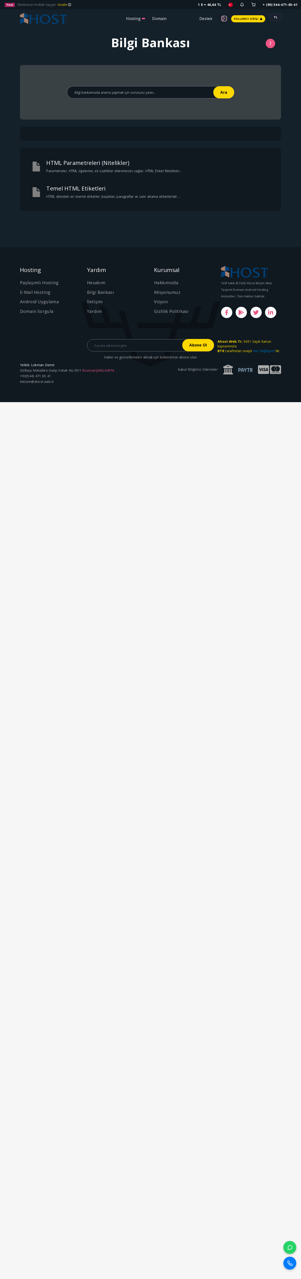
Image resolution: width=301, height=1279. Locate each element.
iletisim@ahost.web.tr (37, 381)
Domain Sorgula (36, 311)
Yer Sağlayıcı (264, 351)
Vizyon (161, 301)
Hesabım (96, 282)
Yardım (94, 311)
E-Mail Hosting (35, 292)
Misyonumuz (167, 292)
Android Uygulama (39, 301)
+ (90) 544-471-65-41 (280, 4)
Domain (159, 18)
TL (275, 17)
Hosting (133, 18)
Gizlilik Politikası (171, 311)
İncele (63, 4)
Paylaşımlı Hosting (39, 282)
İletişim (95, 301)
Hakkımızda (166, 282)
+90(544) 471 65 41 (35, 376)
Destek (205, 18)
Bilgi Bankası (100, 292)
